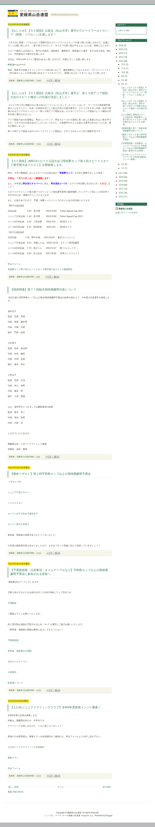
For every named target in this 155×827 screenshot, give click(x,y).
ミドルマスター (15, 503)
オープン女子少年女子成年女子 (23, 513)
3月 (123, 164)
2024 (121, 53)
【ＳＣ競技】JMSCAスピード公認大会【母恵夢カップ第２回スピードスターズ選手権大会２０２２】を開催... (134, 119)
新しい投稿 (13, 787)
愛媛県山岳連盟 (125, 209)
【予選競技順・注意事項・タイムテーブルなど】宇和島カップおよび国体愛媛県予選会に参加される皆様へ (134, 147)
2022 (121, 61)
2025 (121, 49)
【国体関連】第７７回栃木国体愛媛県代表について (43, 289)
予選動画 (12, 603)
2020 (121, 177)
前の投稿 (107, 787)
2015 (121, 196)
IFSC (10, 64)
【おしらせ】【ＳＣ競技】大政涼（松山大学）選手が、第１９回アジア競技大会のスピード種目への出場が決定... (134, 106)
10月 (123, 72)
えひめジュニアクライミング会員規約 (26, 747)
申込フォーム (14, 264)
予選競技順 (13, 640)
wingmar (85, 815)
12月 (123, 64)
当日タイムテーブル (17, 661)
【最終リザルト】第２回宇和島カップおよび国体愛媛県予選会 (50, 473)
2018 (121, 185)
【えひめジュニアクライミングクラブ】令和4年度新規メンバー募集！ (55, 707)
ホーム (61, 787)
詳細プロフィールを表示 (127, 212)
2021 (121, 173)
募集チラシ (13, 757)
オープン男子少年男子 (18, 524)
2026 (121, 45)
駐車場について (15, 683)
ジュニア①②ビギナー (18, 492)
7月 (123, 80)
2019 (121, 181)
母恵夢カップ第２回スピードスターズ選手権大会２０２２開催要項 (40, 269)
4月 (123, 84)
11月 (123, 68)
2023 (121, 57)
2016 (121, 193)
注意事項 (12, 672)
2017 (121, 189)
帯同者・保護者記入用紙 (19, 651)
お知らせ (121, 30)
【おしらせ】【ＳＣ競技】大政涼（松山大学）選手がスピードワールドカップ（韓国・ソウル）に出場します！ (134, 92)
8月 (123, 76)
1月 (123, 168)
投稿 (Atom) (18, 792)
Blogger (109, 815)
